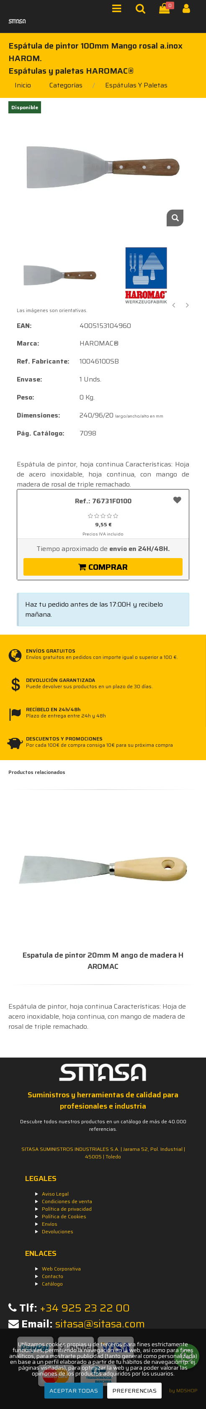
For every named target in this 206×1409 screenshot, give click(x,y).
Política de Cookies (64, 1216)
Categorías (65, 85)
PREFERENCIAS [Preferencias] (134, 1390)
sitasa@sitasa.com (100, 1324)
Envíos (49, 1224)
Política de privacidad (67, 1209)
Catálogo (52, 1284)
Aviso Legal (55, 1194)
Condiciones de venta (67, 1201)
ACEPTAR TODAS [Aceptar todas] (73, 1390)
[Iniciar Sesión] (189, 10)
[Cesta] (166, 10)
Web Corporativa (61, 1269)
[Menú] (119, 10)
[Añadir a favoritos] (177, 500)
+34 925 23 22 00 (85, 1308)
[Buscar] (142, 10)
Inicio (23, 85)
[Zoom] (175, 218)
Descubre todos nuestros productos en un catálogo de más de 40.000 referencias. (103, 1125)
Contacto (52, 1276)
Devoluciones (57, 1231)
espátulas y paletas (136, 85)
